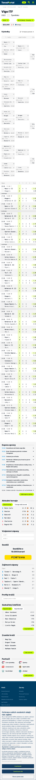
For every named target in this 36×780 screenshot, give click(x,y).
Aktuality (21, 691)
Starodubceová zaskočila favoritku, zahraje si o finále (17, 471)
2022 (5, 20)
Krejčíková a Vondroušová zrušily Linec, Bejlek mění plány (19, 465)
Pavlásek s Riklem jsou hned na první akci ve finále (18, 460)
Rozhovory (22, 696)
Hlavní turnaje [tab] (7, 504)
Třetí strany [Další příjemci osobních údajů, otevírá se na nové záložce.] (16, 745)
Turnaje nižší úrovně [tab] (21, 504)
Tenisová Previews (24, 694)
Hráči (3, 687)
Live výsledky (8, 662)
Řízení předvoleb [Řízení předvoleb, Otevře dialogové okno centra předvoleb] (18, 776)
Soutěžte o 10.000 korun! (18, 550)
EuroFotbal (7, 671)
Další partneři (28, 675)
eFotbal (23, 671)
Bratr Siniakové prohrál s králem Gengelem (16, 452)
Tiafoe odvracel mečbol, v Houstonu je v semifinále (19, 486)
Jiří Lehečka (4, 694)
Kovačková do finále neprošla (15, 448)
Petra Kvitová (4, 696)
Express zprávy (23, 699)
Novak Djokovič (5, 691)
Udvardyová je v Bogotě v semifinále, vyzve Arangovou (18, 476)
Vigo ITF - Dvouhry (23, 7)
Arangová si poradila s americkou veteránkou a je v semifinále (17, 481)
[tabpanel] (18, 516)
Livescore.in (8, 667)
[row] (18, 189)
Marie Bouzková (5, 705)
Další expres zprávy (26, 494)
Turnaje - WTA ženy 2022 (9, 7)
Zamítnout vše (18, 771)
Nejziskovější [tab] (7, 609)
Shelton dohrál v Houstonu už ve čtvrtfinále (19, 490)
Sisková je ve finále (12, 456)
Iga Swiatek (4, 702)
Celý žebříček (28, 629)
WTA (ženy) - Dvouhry (25, 20)
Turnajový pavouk (27, 31)
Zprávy (23, 662)
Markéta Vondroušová (7, 699)
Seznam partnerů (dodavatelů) (12, 761)
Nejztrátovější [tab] (18, 609)
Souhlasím (17, 766)
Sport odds (24, 667)
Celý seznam (28, 652)
